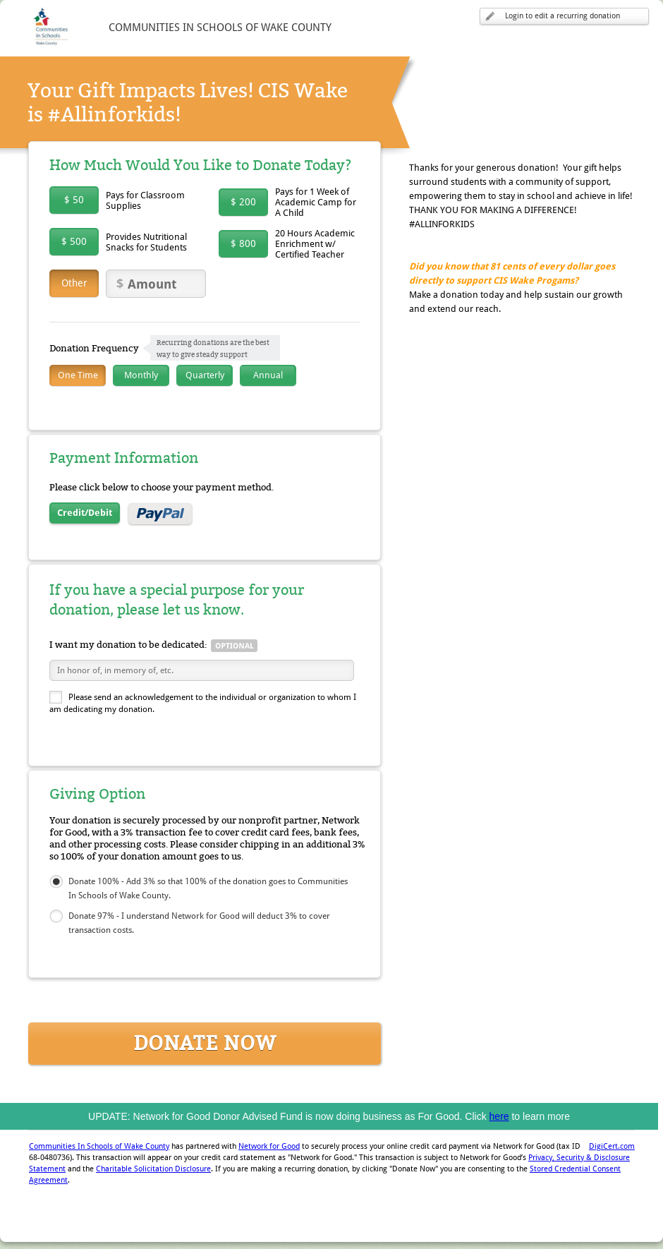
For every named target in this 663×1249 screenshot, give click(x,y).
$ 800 (243, 243)
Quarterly (204, 375)
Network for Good (269, 1146)
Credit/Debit (84, 512)
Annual (268, 375)
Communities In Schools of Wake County (99, 1146)
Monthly (141, 375)
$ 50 (74, 199)
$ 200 (243, 201)
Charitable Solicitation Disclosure (153, 1168)
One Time (78, 375)
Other (74, 283)
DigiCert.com (612, 1146)
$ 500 (74, 241)
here (499, 1116)
